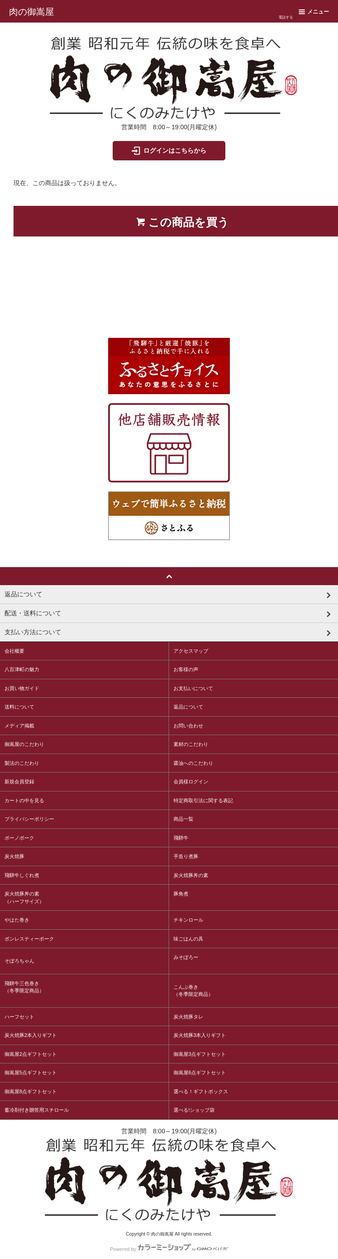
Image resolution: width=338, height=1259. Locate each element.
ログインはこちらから (168, 150)
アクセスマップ (191, 651)
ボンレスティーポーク (29, 938)
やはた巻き (17, 920)
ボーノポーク (19, 838)
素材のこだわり (191, 744)
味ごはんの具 (188, 938)
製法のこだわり (22, 763)
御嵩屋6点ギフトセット (200, 1072)
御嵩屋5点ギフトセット (31, 1072)
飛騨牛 (181, 838)
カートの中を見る (24, 800)
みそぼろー (186, 957)
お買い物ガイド (22, 688)
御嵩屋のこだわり (24, 744)
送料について (19, 706)
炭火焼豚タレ (188, 1016)
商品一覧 (183, 819)
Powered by (169, 1247)
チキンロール (188, 920)
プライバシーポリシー (29, 819)
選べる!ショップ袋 (194, 1110)
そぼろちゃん (19, 961)
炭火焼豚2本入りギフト (31, 1035)
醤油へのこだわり (193, 763)
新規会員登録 (19, 781)
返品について (188, 706)
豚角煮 (181, 893)
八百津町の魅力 (22, 669)
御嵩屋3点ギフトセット (200, 1054)
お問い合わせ (188, 725)
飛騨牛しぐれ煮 (22, 875)
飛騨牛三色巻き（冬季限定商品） (24, 987)
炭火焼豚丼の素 (191, 875)
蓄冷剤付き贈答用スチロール (37, 1110)
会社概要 (14, 651)
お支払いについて (193, 688)
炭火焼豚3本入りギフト (200, 1035)
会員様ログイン (191, 781)
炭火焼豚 (14, 856)
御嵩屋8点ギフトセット (31, 1091)
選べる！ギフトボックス (201, 1091)
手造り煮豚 (186, 856)
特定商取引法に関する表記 (203, 800)
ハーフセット (19, 1016)
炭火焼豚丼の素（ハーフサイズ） (24, 897)
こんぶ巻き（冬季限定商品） (193, 990)
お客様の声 (186, 669)
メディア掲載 (19, 725)
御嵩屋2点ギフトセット (31, 1054)
